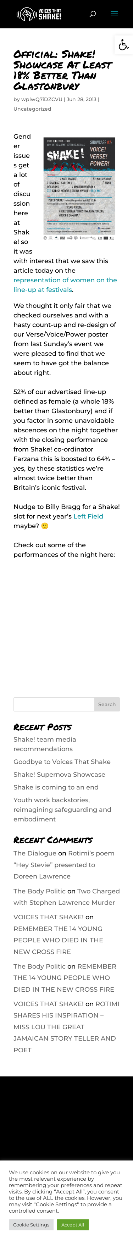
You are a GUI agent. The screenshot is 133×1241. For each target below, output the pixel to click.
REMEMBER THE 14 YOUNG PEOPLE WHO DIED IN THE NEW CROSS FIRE (58, 940)
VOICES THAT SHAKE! (48, 917)
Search (107, 704)
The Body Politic (39, 891)
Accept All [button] (72, 1225)
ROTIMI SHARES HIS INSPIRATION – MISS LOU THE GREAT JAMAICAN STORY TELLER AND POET (66, 1027)
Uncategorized (32, 109)
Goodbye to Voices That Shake (62, 762)
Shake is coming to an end (56, 787)
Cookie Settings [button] (31, 1225)
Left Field (88, 516)
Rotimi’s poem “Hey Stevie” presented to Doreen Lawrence (64, 864)
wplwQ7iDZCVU (41, 99)
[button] (124, 44)
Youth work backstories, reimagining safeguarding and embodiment (62, 809)
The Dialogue (34, 853)
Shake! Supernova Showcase (59, 775)
